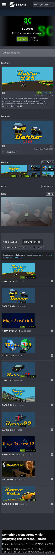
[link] (45, 92)
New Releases (32, 242)
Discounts (39, 247)
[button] (22, 39)
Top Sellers (10, 242)
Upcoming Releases (14, 247)
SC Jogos (27, 28)
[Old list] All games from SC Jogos (27, 33)
